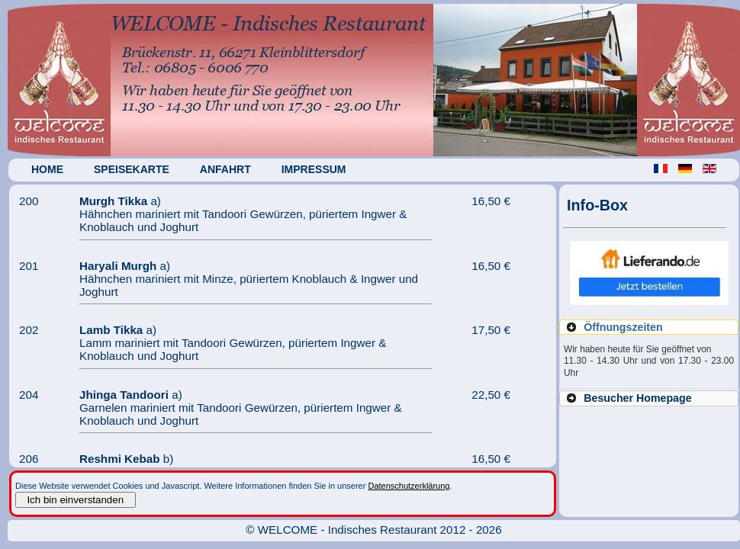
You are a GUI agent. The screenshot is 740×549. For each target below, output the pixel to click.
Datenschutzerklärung (408, 485)
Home (51, 169)
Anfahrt (229, 169)
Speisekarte (135, 169)
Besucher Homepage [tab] (628, 398)
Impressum (318, 169)
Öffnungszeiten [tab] (614, 327)
